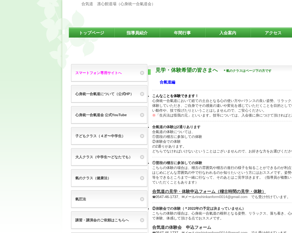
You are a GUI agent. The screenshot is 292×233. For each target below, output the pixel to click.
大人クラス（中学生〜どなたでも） (103, 157)
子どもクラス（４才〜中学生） (100, 136)
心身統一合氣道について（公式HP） (104, 94)
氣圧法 (80, 199)
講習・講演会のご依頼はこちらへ (102, 220)
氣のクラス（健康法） (93, 178)
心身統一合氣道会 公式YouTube (101, 115)
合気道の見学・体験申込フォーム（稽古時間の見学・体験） (209, 191)
